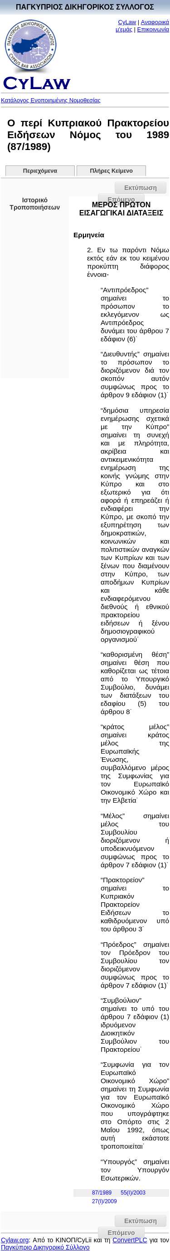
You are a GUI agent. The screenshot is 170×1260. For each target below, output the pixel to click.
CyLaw (127, 22)
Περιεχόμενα (40, 171)
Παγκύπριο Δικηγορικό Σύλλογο (45, 1247)
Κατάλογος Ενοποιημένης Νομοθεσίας (51, 100)
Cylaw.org (15, 1240)
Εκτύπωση (140, 187)
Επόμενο (121, 1232)
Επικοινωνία (153, 29)
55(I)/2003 (133, 1193)
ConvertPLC (129, 1240)
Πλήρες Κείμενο (111, 171)
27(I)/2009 (104, 1201)
